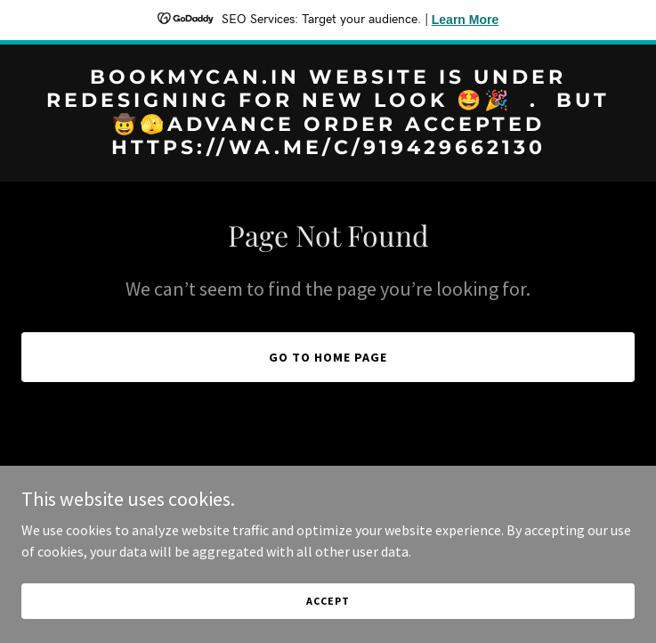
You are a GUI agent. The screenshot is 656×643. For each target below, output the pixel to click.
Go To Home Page (328, 357)
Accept (327, 600)
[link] (328, 149)
